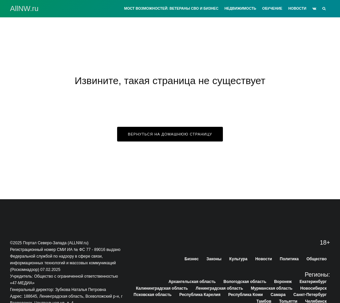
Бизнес (192, 259)
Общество (317, 259)
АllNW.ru (24, 8)
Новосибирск (313, 288)
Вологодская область (245, 281)
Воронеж (283, 281)
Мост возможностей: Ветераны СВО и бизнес (171, 8)
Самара (278, 294)
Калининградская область (162, 288)
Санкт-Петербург (310, 294)
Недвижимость (240, 8)
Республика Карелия (200, 294)
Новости (297, 8)
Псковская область (152, 294)
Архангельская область (192, 281)
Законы (214, 259)
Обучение (272, 8)
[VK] (314, 8)
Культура (238, 259)
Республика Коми (245, 294)
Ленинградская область (219, 288)
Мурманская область (272, 288)
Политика (289, 259)
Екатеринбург (313, 281)
